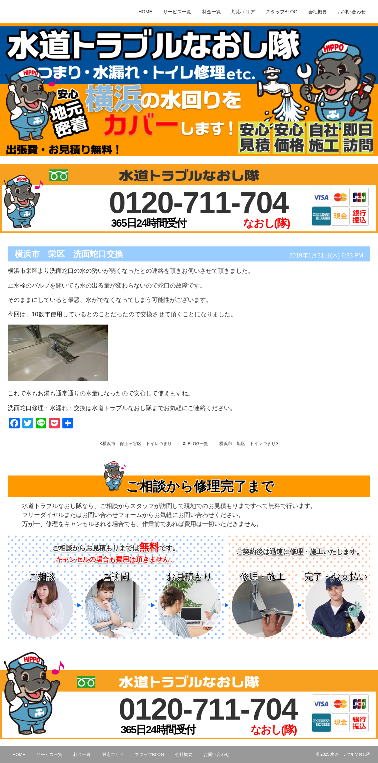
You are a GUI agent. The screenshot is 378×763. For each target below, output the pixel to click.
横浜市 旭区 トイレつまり (247, 443)
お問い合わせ (352, 11)
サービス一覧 (177, 11)
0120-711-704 (198, 202)
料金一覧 (211, 11)
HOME (145, 11)
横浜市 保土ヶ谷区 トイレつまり (137, 443)
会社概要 (317, 11)
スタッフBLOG (282, 11)
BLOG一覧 (195, 443)
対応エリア (243, 11)
